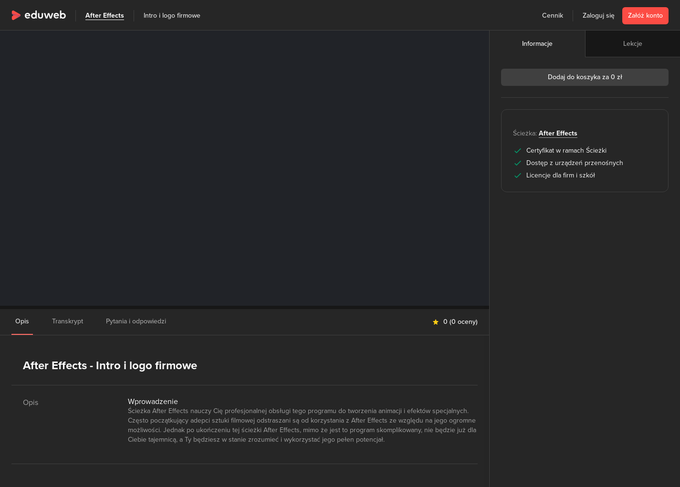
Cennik (552, 15)
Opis (22, 321)
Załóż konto (645, 15)
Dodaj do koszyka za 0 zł (585, 77)
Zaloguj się (599, 15)
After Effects (104, 15)
